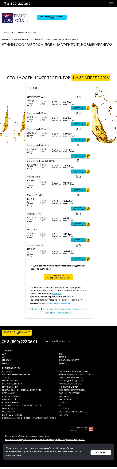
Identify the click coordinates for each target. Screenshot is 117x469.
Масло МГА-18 (35, 246)
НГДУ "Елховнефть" (11, 404)
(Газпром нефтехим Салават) (73, 414)
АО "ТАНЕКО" (8, 373)
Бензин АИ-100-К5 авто (40, 161)
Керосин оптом (63, 310)
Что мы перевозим (27, 33)
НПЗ (60, 407)
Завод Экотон (66, 401)
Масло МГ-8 (33, 177)
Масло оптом (64, 313)
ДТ (3, 359)
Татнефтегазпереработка (71, 379)
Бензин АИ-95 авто (38, 129)
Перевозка (8, 33)
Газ (60, 356)
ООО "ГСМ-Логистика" (70, 395)
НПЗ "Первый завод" (68, 389)
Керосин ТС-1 (35, 214)
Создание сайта (81, 429)
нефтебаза (64, 410)
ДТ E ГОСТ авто (36, 97)
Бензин (5, 365)
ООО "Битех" (8, 414)
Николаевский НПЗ (11, 398)
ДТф (4, 356)
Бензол (63, 365)
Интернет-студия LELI (79, 432)
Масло (62, 359)
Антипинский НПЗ (11, 401)
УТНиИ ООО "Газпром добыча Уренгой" (22, 407)
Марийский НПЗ (10, 383)
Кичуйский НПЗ (9, 410)
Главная (4, 39)
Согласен (99, 451)
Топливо (7, 352)
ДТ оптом (47, 310)
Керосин (6, 362)
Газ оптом (50, 313)
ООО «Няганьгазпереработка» (73, 373)
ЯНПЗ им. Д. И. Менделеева (71, 383)
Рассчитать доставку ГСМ (52, 18)
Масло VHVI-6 (35, 195)
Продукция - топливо (19, 39)
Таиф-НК (6, 379)
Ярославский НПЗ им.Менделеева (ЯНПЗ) (21, 392)
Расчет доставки (78, 108)
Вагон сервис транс (12, 417)
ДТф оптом (34, 310)
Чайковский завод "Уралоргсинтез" (76, 376)
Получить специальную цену (58, 277)
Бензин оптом (80, 310)
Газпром (63, 404)
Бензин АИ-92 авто (38, 113)
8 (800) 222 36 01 (19, 3)
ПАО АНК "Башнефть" (12, 386)
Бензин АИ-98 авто (38, 145)
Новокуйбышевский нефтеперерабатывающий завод (29, 420)
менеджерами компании (58, 303)
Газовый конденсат (69, 362)
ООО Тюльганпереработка (72, 392)
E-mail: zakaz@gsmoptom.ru (59, 343)
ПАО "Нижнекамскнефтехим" (16, 376)
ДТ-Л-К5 (32, 230)
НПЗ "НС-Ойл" (8, 395)
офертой (56, 294)
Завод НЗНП (64, 398)
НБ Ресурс (63, 417)
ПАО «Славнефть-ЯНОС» (70, 386)
